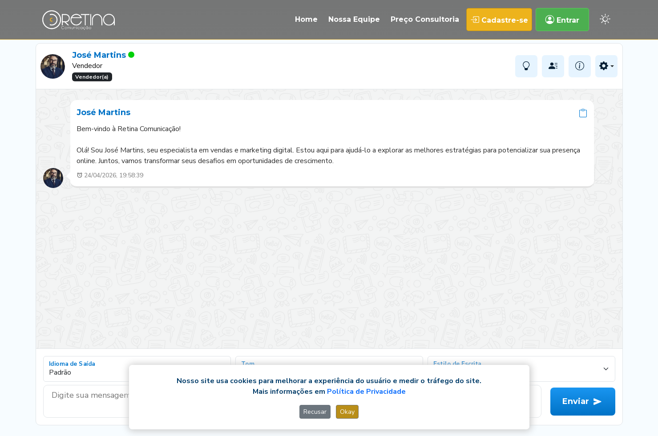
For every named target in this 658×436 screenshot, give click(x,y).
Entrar (562, 19)
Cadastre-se (499, 19)
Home (306, 19)
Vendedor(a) (92, 76)
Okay (347, 412)
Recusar (315, 412)
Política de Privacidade (366, 391)
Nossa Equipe (354, 19)
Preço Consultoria (425, 19)
